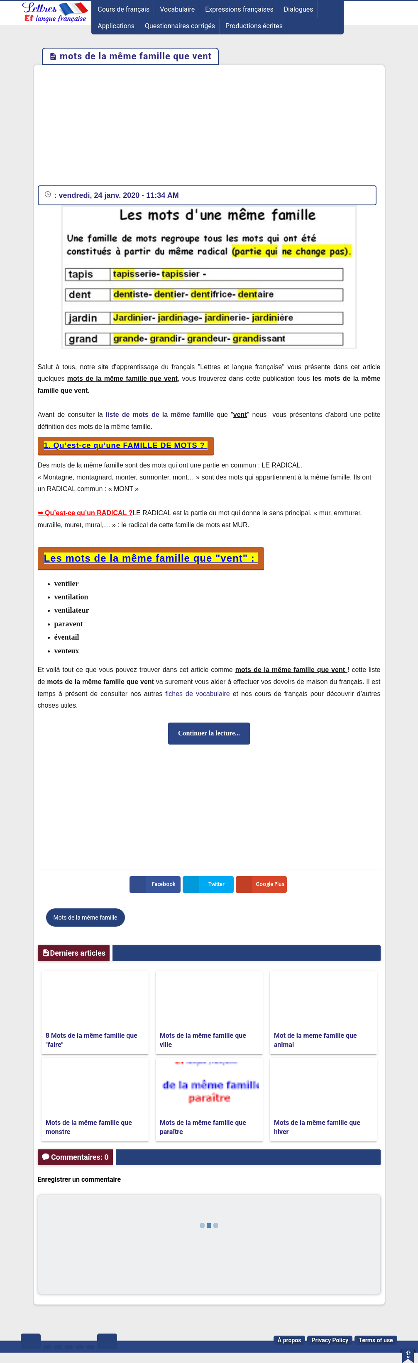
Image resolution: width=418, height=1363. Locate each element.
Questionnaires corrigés (180, 26)
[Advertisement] (209, 127)
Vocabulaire (177, 9)
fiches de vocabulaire (197, 693)
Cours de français (123, 9)
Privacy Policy (329, 1340)
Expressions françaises (239, 9)
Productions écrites (254, 26)
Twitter (205, 884)
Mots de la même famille (85, 917)
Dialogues (298, 9)
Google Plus (261, 884)
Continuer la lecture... (209, 733)
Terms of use (376, 1340)
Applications (116, 26)
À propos (289, 1340)
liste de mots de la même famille (160, 414)
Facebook (154, 884)
